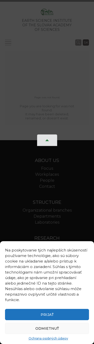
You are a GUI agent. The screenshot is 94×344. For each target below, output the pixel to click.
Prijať (47, 314)
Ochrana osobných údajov (48, 338)
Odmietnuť (47, 328)
